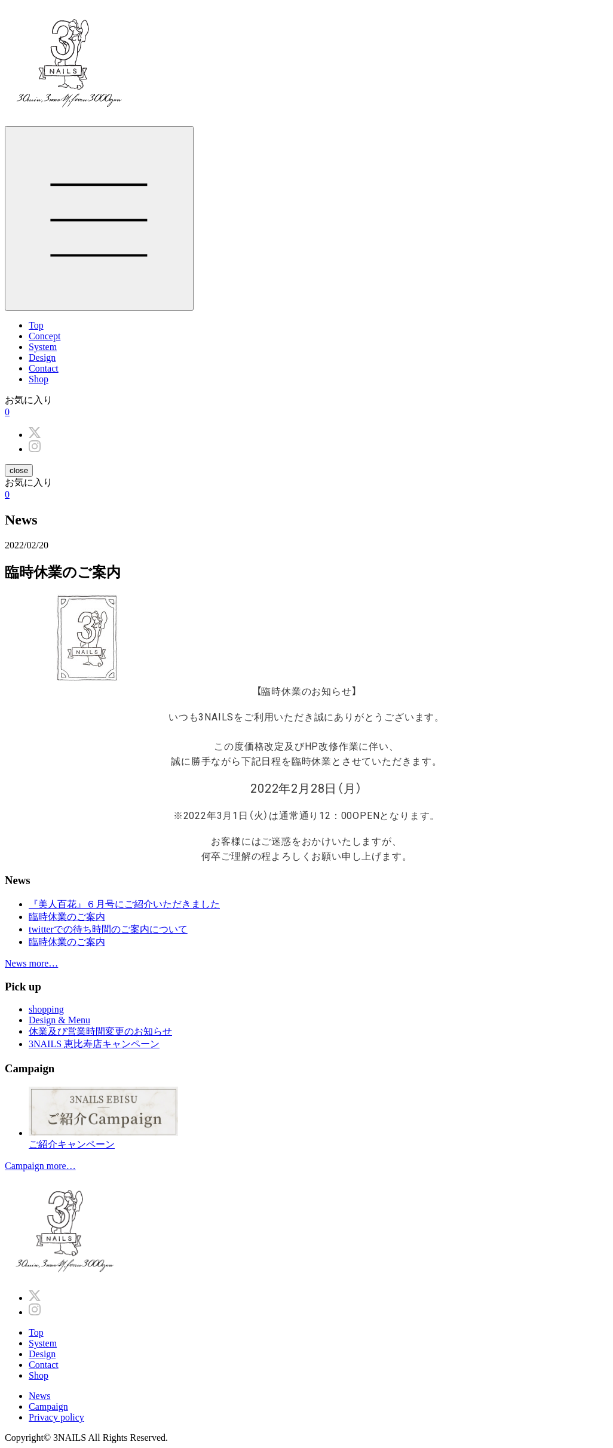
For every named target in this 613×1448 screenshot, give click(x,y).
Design (42, 357)
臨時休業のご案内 (67, 917)
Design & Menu (59, 1020)
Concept (44, 336)
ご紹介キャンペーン (318, 1118)
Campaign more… (40, 1166)
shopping (46, 1009)
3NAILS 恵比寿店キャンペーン (94, 1044)
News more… (31, 963)
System (43, 347)
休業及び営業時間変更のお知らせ (100, 1031)
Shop (38, 379)
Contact (44, 368)
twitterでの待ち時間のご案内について (108, 929)
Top (36, 325)
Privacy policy (56, 1417)
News (39, 1396)
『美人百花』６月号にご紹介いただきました (124, 904)
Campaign (48, 1406)
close (19, 470)
